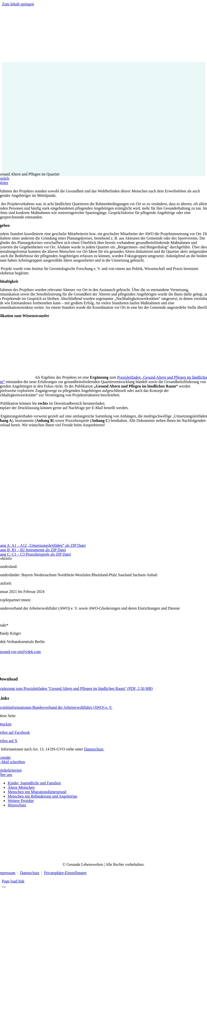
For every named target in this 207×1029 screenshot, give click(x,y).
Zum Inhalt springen (18, 4)
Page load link (13, 881)
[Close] (4, 887)
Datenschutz (94, 749)
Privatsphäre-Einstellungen (65, 873)
